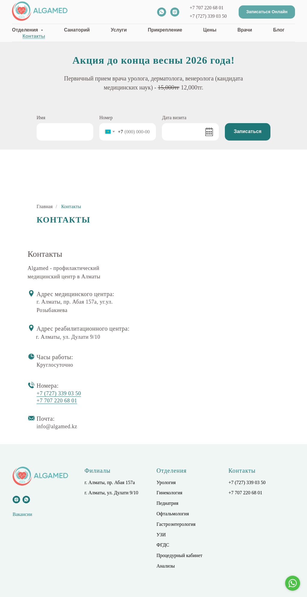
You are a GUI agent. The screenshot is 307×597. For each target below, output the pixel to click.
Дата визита (174, 117)
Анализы (165, 565)
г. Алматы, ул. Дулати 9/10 (111, 492)
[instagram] (174, 12)
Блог (279, 29)
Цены (209, 29)
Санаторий (77, 29)
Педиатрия (167, 503)
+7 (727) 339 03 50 (208, 16)
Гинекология (169, 492)
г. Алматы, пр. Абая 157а (110, 482)
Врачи (244, 29)
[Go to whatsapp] (292, 583)
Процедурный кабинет (179, 555)
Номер (105, 117)
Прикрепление (165, 29)
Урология (166, 482)
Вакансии (22, 514)
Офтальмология (172, 513)
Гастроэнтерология (175, 524)
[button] (267, 12)
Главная (45, 206)
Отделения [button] (25, 29)
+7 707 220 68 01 (207, 7)
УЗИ (161, 534)
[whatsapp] (161, 12)
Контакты (33, 36)
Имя (41, 117)
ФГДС (162, 544)
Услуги (119, 29)
